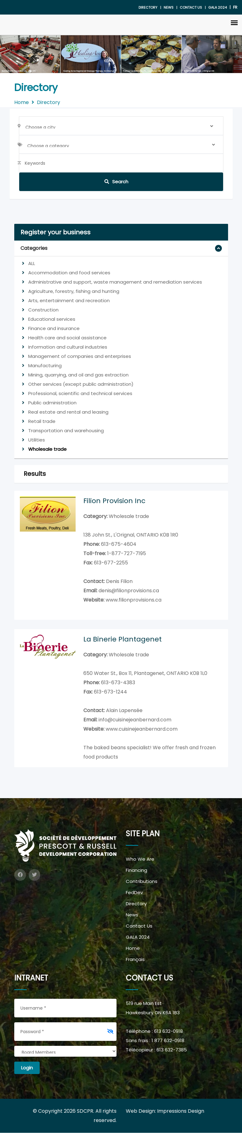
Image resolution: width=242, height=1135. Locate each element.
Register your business (55, 232)
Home (21, 102)
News (169, 7)
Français (135, 961)
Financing (136, 872)
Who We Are (140, 861)
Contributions (141, 883)
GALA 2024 (138, 939)
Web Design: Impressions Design (165, 1113)
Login (27, 1070)
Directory (148, 7)
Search (116, 181)
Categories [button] (33, 248)
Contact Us (191, 7)
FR (235, 7)
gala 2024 (217, 7)
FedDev (134, 894)
